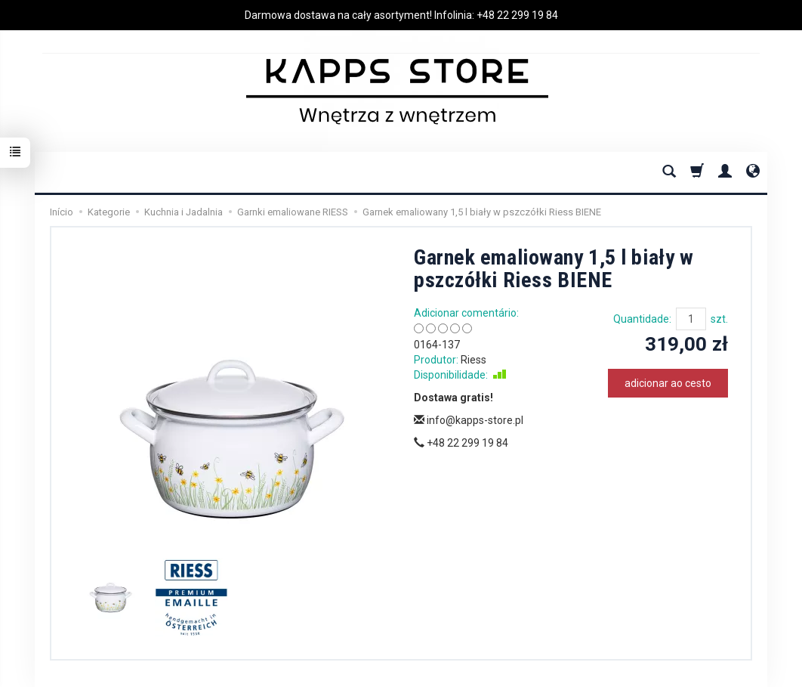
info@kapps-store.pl (468, 420)
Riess (473, 360)
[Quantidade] (691, 319)
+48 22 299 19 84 (517, 15)
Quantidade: (642, 319)
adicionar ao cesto (668, 383)
